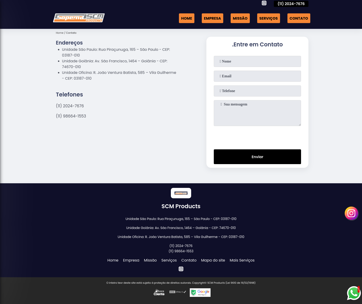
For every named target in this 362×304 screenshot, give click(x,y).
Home (186, 18)
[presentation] (257, 137)
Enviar (257, 157)
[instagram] (264, 4)
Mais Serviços (242, 260)
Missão (240, 18)
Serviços (268, 18)
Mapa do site (213, 260)
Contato (299, 18)
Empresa (212, 18)
